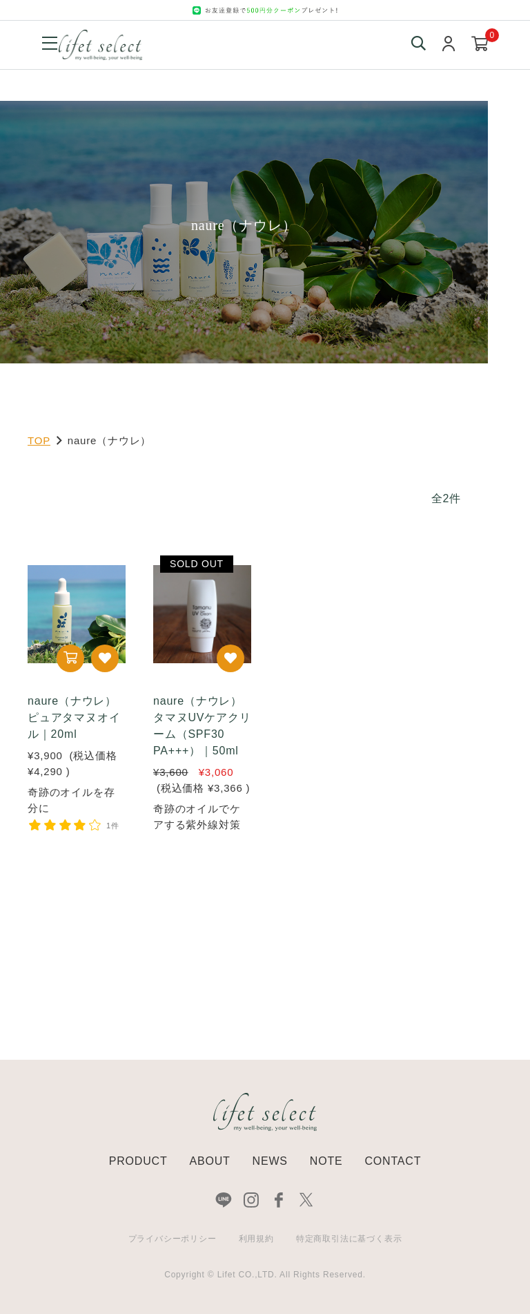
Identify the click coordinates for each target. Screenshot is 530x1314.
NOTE (326, 1161)
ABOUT (209, 1161)
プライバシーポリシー (172, 1239)
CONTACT (392, 1161)
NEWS (270, 1161)
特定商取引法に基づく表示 (349, 1239)
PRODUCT (138, 1161)
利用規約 (256, 1239)
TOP (39, 440)
